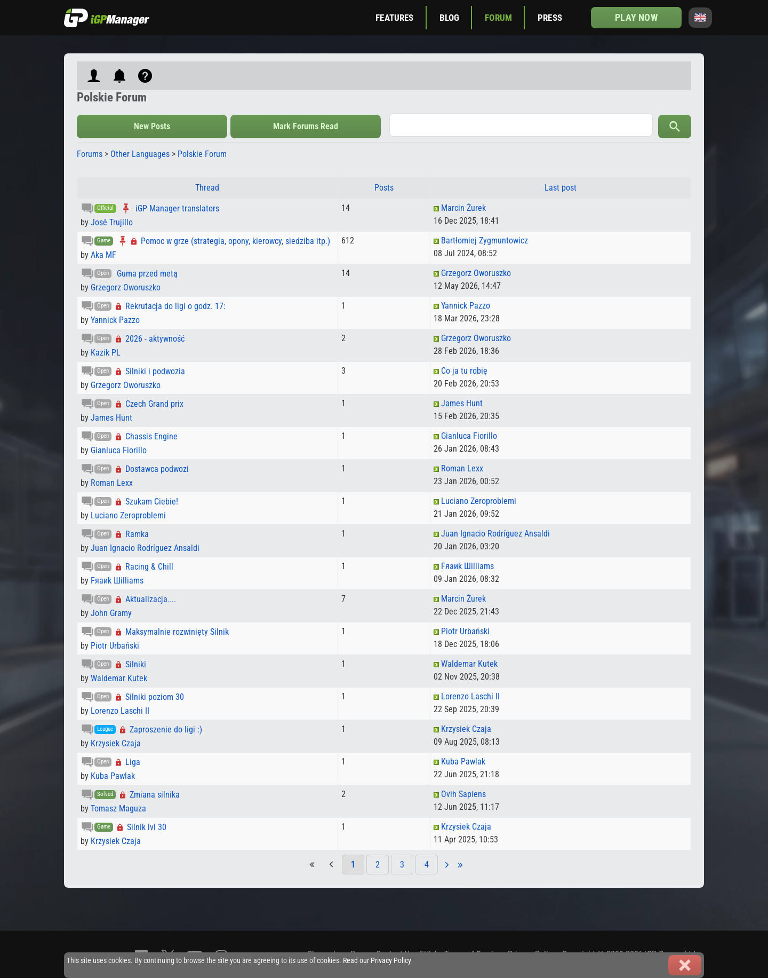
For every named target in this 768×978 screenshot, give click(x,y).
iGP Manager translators (177, 208)
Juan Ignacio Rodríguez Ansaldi (145, 548)
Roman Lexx (112, 483)
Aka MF (103, 255)
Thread (207, 188)
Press (550, 17)
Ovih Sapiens (463, 794)
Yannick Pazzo (115, 320)
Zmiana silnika (155, 795)
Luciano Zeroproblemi (128, 515)
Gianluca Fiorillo (119, 450)
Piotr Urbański (115, 646)
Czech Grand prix (154, 404)
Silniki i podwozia (155, 371)
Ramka (137, 534)
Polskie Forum (202, 154)
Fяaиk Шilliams (117, 580)
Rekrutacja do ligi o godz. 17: (175, 306)
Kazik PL (106, 353)
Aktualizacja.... (150, 599)
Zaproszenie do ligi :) (166, 729)
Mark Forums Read (305, 126)
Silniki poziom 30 (154, 697)
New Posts (152, 126)
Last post (561, 188)
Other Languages (140, 154)
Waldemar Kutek (119, 678)
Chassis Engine (151, 436)
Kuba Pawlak (113, 776)
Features (394, 17)
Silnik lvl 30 (146, 827)
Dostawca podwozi (157, 469)
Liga (132, 762)
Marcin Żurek (463, 208)
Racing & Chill (149, 567)
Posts (384, 188)
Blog (449, 17)
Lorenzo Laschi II (120, 711)
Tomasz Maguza (118, 808)
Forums (89, 154)
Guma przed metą (147, 274)
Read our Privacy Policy (377, 960)
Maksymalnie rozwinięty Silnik (177, 632)
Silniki (135, 664)
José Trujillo (112, 222)
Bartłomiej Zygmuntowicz (484, 240)
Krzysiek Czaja (116, 743)
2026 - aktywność (155, 339)
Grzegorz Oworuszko (126, 287)
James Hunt (111, 418)
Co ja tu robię (464, 371)
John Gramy (111, 613)
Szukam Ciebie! (151, 501)
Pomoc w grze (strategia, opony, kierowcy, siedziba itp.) (235, 241)
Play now (636, 17)
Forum (498, 17)
